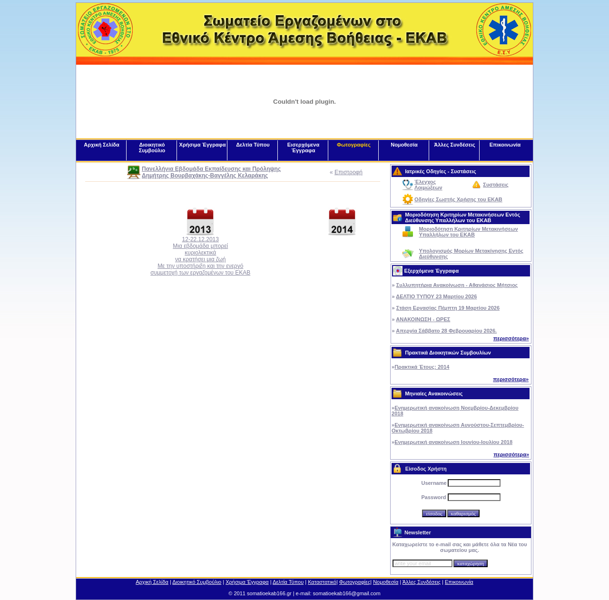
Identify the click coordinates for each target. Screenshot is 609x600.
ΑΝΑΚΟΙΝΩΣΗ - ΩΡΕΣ (423, 319)
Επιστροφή (348, 172)
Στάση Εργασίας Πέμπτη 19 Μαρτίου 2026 (448, 308)
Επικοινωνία (505, 145)
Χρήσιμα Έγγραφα (202, 145)
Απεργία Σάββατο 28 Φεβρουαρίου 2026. (446, 331)
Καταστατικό (322, 582)
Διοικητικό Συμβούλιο (152, 147)
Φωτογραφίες (354, 145)
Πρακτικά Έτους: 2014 (421, 367)
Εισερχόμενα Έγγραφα (303, 147)
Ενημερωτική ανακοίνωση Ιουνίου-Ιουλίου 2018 (453, 442)
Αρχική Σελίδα (101, 145)
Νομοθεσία (404, 145)
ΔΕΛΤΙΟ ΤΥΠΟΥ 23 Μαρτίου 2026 (436, 296)
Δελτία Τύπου (253, 145)
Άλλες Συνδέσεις (454, 145)
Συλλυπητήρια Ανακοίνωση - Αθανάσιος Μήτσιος (457, 285)
